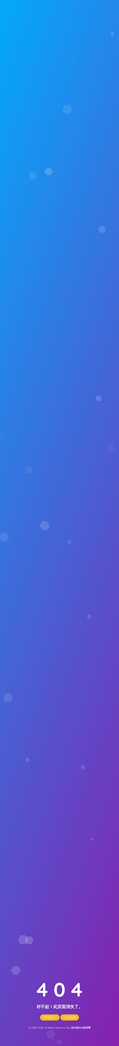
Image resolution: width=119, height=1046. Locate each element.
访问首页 (49, 1017)
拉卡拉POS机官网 (81, 1027)
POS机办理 (70, 1017)
